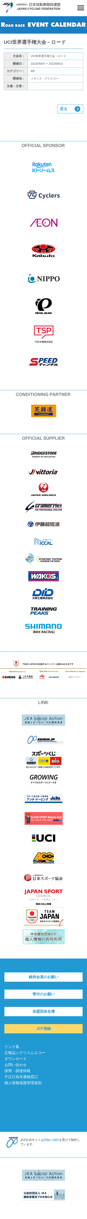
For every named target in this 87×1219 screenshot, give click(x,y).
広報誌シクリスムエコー (24, 1053)
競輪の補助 (51, 1140)
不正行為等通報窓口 (21, 1077)
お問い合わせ (15, 1065)
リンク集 (11, 1047)
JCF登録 (43, 1029)
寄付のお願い (43, 994)
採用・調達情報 (17, 1071)
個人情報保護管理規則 (23, 1083)
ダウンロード (15, 1059)
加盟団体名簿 (43, 1011)
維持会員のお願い (43, 977)
